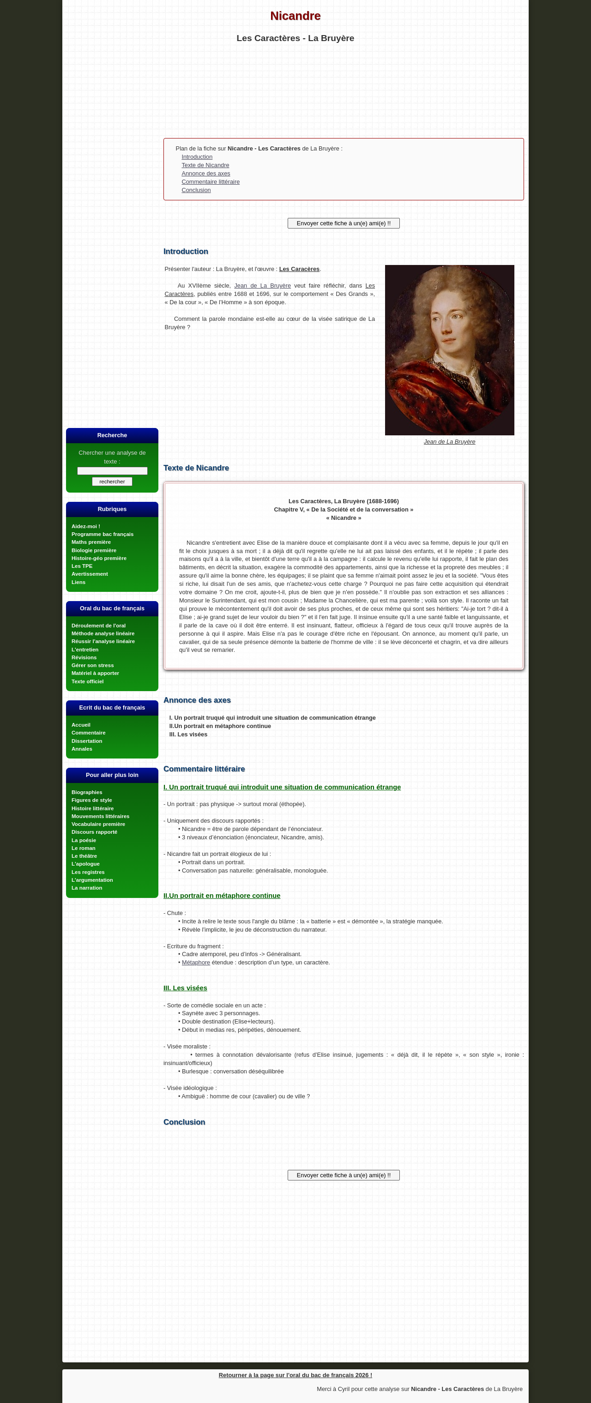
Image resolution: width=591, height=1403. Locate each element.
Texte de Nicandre (205, 165)
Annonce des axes (205, 173)
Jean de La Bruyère (262, 285)
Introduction (196, 156)
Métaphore (196, 962)
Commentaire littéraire (210, 181)
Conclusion (196, 190)
